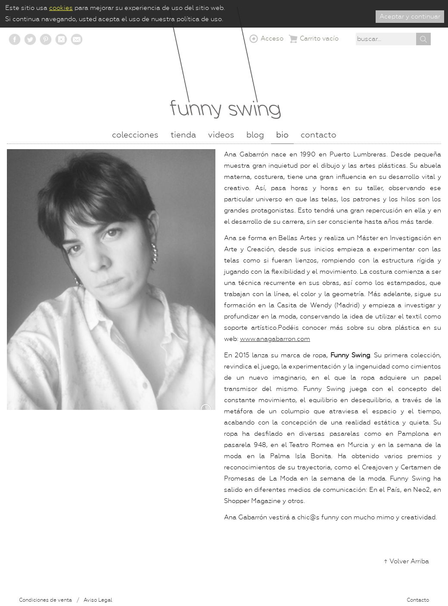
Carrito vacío (319, 38)
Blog (255, 135)
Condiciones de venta (45, 600)
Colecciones (135, 135)
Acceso (272, 38)
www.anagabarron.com (275, 339)
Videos (221, 135)
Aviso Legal (98, 600)
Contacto (418, 600)
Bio (282, 135)
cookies (61, 8)
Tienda (183, 135)
